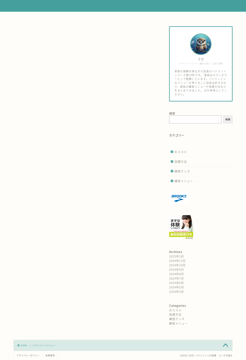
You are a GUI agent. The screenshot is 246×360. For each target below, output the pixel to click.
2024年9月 (176, 269)
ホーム (69, 16)
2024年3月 (176, 291)
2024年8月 (176, 274)
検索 (172, 113)
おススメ (181, 151)
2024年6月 (176, 282)
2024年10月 (177, 265)
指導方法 (119, 16)
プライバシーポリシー (28, 355)
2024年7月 (176, 278)
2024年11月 (177, 260)
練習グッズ (144, 16)
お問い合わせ (171, 16)
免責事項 (50, 355)
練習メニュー (94, 16)
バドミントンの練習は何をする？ (123, 6)
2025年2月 (176, 256)
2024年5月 (176, 287)
